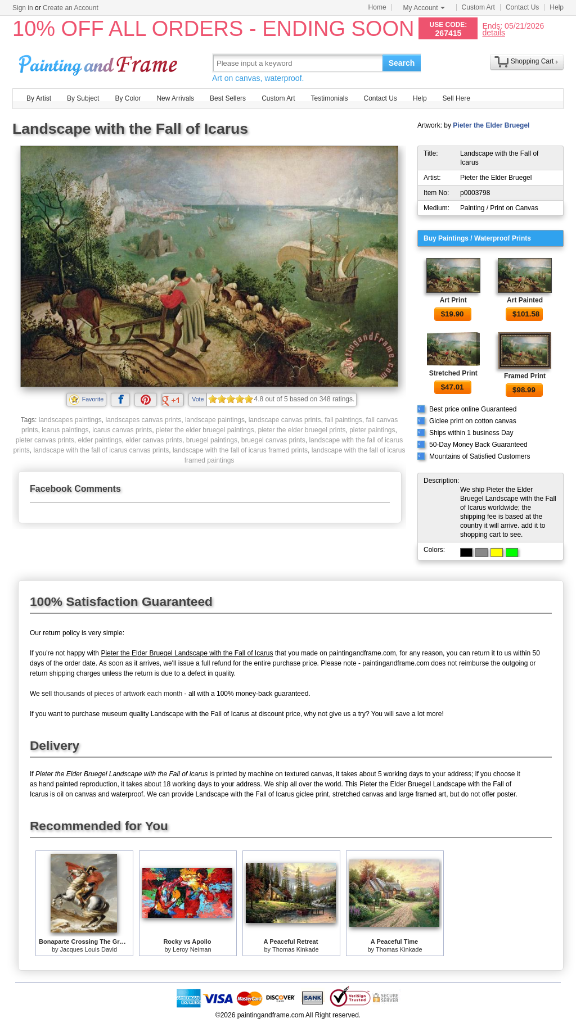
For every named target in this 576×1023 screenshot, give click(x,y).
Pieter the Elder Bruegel (491, 125)
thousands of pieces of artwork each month (117, 694)
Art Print (453, 300)
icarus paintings (65, 430)
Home (377, 7)
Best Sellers (228, 98)
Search (402, 62)
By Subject (83, 98)
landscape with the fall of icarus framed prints (240, 450)
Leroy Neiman (192, 949)
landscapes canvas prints (144, 420)
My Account (424, 8)
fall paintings (343, 420)
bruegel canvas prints (273, 440)
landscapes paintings (70, 420)
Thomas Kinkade (295, 949)
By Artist (38, 98)
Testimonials (329, 98)
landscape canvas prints (285, 420)
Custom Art (478, 7)
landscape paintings (215, 420)
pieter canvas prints (45, 440)
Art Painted (525, 300)
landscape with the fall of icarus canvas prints (101, 450)
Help (557, 7)
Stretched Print (453, 373)
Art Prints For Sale (99, 62)
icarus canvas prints (122, 430)
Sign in (22, 8)
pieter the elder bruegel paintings (205, 430)
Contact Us (522, 7)
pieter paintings (372, 430)
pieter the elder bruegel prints (301, 430)
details (493, 32)
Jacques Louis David (89, 949)
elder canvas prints (153, 440)
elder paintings (100, 440)
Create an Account (70, 8)
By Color (128, 98)
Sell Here (456, 98)
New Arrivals (175, 98)
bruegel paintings (211, 440)
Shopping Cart (532, 61)
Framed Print (525, 376)
